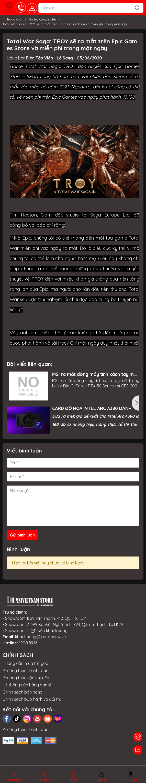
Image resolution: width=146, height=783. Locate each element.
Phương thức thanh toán (25, 670)
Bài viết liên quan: (29, 363)
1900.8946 (28, 642)
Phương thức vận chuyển (26, 677)
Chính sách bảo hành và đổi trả (32, 699)
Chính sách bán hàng (22, 692)
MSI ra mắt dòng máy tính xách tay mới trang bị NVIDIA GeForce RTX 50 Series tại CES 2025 (95, 374)
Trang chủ (13, 19)
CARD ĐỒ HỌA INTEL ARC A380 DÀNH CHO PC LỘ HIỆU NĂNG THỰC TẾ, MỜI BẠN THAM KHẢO (91, 408)
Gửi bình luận (22, 535)
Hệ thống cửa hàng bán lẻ (27, 684)
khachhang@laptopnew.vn (40, 636)
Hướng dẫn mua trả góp (25, 663)
